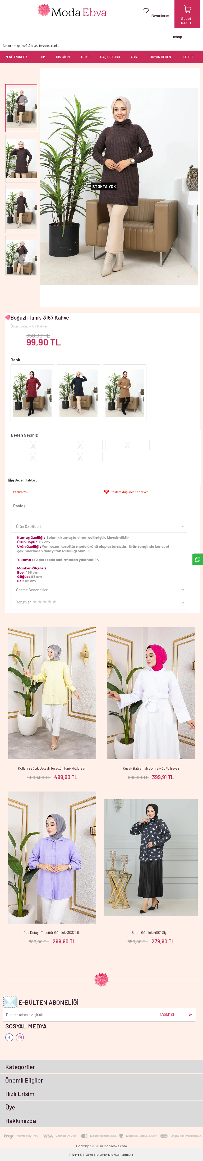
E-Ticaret (86, 1154)
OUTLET (188, 57)
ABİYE (135, 57)
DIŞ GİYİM (63, 57)
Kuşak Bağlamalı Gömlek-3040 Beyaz (151, 768)
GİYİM (41, 57)
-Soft (74, 1154)
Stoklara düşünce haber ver (128, 492)
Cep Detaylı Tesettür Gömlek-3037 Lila (52, 932)
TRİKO (85, 57)
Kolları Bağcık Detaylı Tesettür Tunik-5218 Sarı (52, 768)
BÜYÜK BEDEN (160, 57)
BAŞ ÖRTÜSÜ (110, 57)
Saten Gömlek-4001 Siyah (151, 932)
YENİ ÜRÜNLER (16, 57)
